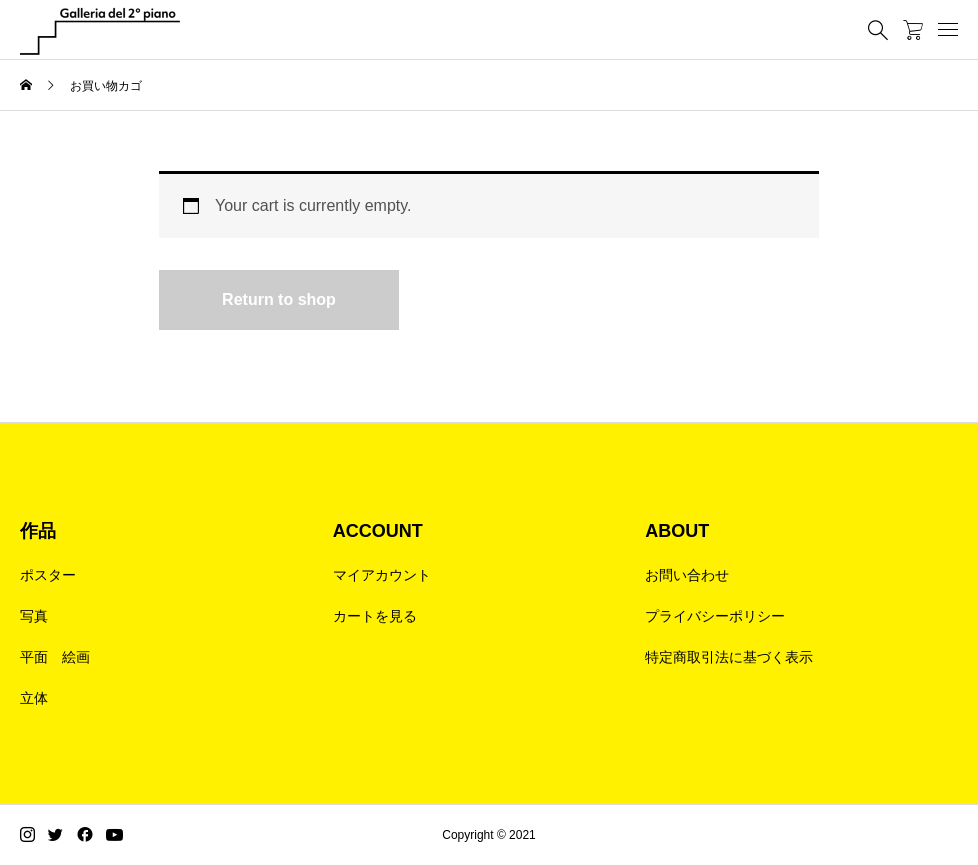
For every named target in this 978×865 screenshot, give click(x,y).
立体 (34, 698)
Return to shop (279, 299)
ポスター (48, 575)
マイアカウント (382, 575)
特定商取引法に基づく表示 (729, 657)
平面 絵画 (55, 657)
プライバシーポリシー (715, 616)
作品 (38, 531)
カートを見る (375, 616)
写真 (34, 616)
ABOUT (677, 531)
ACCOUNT (378, 531)
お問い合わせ (687, 575)
